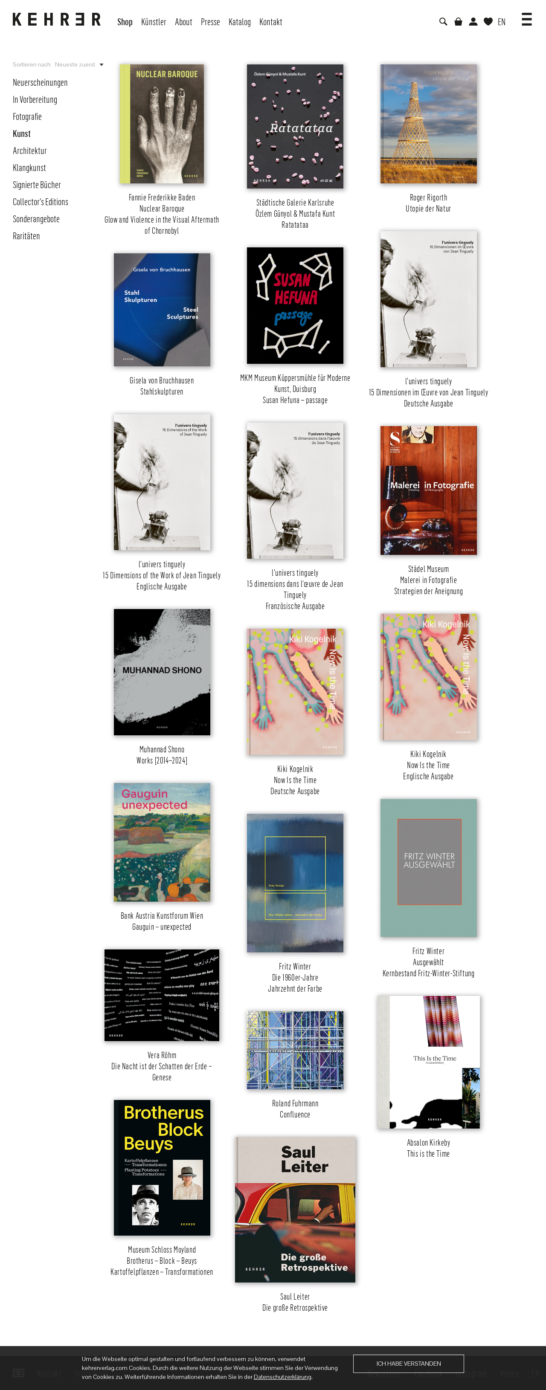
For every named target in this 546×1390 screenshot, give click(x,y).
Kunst (22, 133)
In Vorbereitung (35, 99)
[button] (527, 16)
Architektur (30, 150)
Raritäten (26, 235)
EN (501, 21)
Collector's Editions (40, 201)
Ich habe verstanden (409, 1363)
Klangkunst (29, 167)
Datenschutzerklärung (282, 1377)
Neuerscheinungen (40, 82)
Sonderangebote (36, 218)
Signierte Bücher (37, 184)
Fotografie (27, 116)
